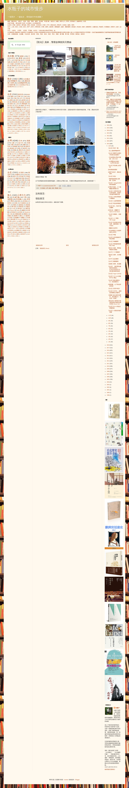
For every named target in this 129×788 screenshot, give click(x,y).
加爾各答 (9, 127)
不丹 (48, 25)
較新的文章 (39, 245)
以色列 (9, 25)
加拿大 (14, 161)
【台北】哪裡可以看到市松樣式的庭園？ (114, 154)
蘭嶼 (22, 187)
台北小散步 (19, 86)
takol (14, 225)
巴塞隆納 (107, 27)
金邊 (27, 116)
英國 (28, 143)
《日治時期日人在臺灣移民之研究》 (114, 231)
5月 (109, 331)
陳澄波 (77, 34)
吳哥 (32, 27)
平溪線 (30, 30)
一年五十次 (16, 69)
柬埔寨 (15, 146)
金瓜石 (35, 30)
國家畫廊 (67, 27)
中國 (12, 144)
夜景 (18, 64)
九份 (40, 30)
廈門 (23, 118)
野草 (67, 21)
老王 (17, 223)
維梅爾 (16, 217)
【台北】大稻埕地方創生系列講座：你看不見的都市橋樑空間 (114, 192)
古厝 (52, 32)
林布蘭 (26, 226)
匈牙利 (9, 159)
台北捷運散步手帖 (23, 85)
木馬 (28, 199)
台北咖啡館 (10, 32)
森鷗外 (25, 230)
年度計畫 (46, 21)
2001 (108, 390)
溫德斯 (16, 216)
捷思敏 (21, 205)
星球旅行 (73, 21)
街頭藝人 (68, 32)
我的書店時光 (11, 86)
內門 (11, 187)
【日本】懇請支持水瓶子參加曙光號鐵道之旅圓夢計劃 (117, 68)
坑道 (46, 32)
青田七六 (62, 21)
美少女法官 (10, 223)
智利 (73, 25)
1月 (109, 342)
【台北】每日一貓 (113, 148)
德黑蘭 (15, 116)
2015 (108, 353)
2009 (108, 369)
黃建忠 (9, 216)
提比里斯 (17, 124)
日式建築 (42, 188)
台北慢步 (28, 23)
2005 (108, 379)
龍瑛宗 (83, 34)
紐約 (117, 27)
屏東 (13, 182)
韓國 (18, 155)
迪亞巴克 (21, 116)
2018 (108, 345)
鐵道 (40, 32)
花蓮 (23, 180)
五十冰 (21, 65)
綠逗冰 (53, 21)
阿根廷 (12, 163)
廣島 (11, 103)
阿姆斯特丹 (27, 120)
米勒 (37, 34)
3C (26, 62)
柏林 (83, 27)
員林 (53, 188)
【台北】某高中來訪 (114, 288)
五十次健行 (10, 64)
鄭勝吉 (26, 214)
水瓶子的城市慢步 (25, 8)
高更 (49, 34)
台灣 (47, 188)
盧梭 (17, 234)
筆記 (21, 62)
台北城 (21, 176)
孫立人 (15, 221)
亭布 (12, 124)
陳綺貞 (9, 225)
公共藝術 (76, 32)
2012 (108, 361)
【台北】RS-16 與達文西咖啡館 (114, 307)
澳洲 (27, 159)
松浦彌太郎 (18, 230)
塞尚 (25, 232)
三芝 (14, 187)
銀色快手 (23, 234)
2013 (108, 358)
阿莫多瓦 (14, 212)
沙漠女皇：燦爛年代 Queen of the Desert (114, 210)
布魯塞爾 (17, 122)
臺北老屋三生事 (20, 23)
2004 (108, 382)
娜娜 (23, 210)
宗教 (80, 32)
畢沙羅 (15, 232)
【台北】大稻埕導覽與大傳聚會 (114, 197)
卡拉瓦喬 (27, 34)
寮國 (26, 154)
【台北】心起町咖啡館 (114, 201)
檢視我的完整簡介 (110, 769)
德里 (23, 113)
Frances (12, 210)
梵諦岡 (21, 154)
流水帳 (41, 21)
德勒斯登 (88, 27)
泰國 (14, 155)
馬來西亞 (21, 159)
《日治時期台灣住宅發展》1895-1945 (114, 158)
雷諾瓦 (9, 228)
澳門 (11, 113)
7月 (109, 326)
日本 (20, 141)
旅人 (72, 32)
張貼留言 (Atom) (44, 248)
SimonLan (27, 212)
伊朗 (28, 25)
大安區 (25, 30)
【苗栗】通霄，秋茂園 (114, 264)
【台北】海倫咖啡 (113, 241)
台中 (21, 98)
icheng (19, 219)
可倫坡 (13, 131)
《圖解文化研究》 (113, 228)
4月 (109, 334)
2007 (108, 374)
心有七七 (21, 195)
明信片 (84, 32)
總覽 (8, 21)
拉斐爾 (21, 34)
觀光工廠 (104, 32)
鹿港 (23, 185)
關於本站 (14, 21)
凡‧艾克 (15, 228)
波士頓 (9, 105)
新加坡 (24, 122)
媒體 (36, 21)
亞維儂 (11, 122)
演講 (28, 21)
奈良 (24, 27)
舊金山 (20, 125)
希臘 (14, 150)
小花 (10, 214)
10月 (109, 318)
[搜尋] (20, 45)
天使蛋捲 (23, 203)
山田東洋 (14, 226)
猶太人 (22, 216)
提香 (20, 221)
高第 (20, 212)
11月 (109, 315)
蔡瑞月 (20, 208)
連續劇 (99, 32)
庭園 (43, 32)
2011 (108, 363)
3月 (109, 336)
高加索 (33, 25)
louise (18, 210)
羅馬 (46, 27)
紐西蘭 (18, 164)
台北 (8, 30)
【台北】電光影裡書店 (114, 203)
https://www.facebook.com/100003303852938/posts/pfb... (114, 112)
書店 (61, 32)
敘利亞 (19, 25)
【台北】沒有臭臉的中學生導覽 (114, 238)
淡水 (11, 180)
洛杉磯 (9, 125)
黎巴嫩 (24, 25)
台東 (45, 30)
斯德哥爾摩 (25, 124)
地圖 (57, 21)
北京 (8, 27)
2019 (108, 143)
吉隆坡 (18, 127)
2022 (108, 135)
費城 (28, 113)
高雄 (23, 178)
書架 (21, 58)
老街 (49, 32)
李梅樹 (21, 226)
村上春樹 (25, 221)
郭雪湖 (72, 34)
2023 (108, 133)
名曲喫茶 (23, 32)
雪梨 (16, 133)
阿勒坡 (20, 120)
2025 (108, 128)
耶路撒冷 (22, 114)
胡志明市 (11, 133)
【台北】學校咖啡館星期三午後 (114, 244)
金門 (48, 30)
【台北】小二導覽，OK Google (114, 219)
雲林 (21, 111)
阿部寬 (21, 206)
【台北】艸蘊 (112, 234)
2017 (108, 347)
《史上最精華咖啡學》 (114, 150)
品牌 (64, 32)
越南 (8, 161)
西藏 (24, 155)
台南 (42, 30)
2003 (108, 384)
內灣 (18, 187)
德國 (24, 144)
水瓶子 (20, 21)
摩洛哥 (59, 25)
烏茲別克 (19, 163)
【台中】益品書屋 (113, 259)
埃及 (18, 161)
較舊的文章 (95, 245)
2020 (108, 141)
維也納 (74, 27)
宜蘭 (8, 176)
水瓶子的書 (10, 23)
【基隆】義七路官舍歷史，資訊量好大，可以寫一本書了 (114, 296)
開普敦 (20, 129)
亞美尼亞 (39, 25)
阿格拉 (11, 114)
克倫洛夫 (10, 118)
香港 (25, 107)
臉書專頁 (79, 21)
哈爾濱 (18, 131)
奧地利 (12, 148)
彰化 (60, 188)
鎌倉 (22, 105)
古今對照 (20, 67)
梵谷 (53, 34)
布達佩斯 (17, 118)
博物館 (109, 32)
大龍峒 (13, 184)
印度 (44, 25)
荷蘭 (17, 157)
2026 (108, 125)
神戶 (28, 27)
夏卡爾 (62, 34)
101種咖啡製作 (26, 69)
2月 (109, 339)
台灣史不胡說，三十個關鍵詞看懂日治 (114, 187)
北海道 (64, 25)
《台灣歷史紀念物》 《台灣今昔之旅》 (114, 162)
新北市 (20, 94)
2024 (108, 130)
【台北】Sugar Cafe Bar (114, 273)
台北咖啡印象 (11, 85)
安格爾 (28, 228)
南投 (18, 184)
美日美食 (18, 71)
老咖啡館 (17, 32)
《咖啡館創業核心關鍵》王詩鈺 (114, 179)
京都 (20, 27)
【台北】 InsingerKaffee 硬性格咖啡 (114, 183)
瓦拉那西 (17, 113)
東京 (16, 27)
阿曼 (14, 25)
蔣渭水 (9, 203)
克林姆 (25, 219)
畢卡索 (67, 34)
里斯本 (113, 27)
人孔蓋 (9, 69)
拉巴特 (28, 131)
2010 (108, 366)
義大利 (21, 143)
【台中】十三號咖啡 (114, 252)
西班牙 (28, 146)
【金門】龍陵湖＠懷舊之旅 (117, 47)
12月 (109, 146)
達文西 (25, 225)
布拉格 (79, 27)
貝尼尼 (19, 225)
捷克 (18, 144)
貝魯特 (14, 120)
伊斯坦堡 (37, 27)
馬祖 (51, 30)
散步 (9, 79)
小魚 (25, 197)
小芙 (13, 208)
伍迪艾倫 (94, 32)
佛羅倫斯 (57, 27)
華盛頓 (15, 129)
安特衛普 (24, 127)
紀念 (28, 58)
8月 (109, 323)
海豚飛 (10, 199)
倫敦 (62, 27)
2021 (108, 138)
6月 (109, 328)
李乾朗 (11, 230)
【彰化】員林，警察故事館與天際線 (114, 248)
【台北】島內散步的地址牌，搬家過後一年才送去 (114, 224)
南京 (14, 127)
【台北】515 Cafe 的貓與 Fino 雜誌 (114, 277)
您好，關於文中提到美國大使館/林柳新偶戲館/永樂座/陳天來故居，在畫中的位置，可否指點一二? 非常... (114, 102)
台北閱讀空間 (37, 23)
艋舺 (24, 182)
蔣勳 (17, 236)
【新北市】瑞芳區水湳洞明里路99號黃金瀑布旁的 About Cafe (114, 302)
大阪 (11, 107)
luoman (66, 779)
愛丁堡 (23, 131)
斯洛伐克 (53, 25)
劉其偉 (22, 228)
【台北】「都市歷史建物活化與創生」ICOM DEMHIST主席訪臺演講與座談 (114, 269)
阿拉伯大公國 (24, 157)
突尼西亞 (25, 163)
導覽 (32, 21)
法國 (13, 143)
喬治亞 (15, 159)
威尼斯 (51, 27)
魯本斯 (33, 34)
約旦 (17, 114)
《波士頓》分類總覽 (112, 42)
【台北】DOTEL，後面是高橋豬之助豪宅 (114, 291)
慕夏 (57, 34)
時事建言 (14, 81)
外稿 (24, 21)
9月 (109, 320)
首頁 (84, 21)
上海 (12, 27)
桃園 (17, 178)
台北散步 (36, 32)
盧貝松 (28, 216)
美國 (28, 141)
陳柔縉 (20, 232)
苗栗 (24, 184)
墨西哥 (24, 161)
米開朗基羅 (14, 34)
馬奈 (41, 34)
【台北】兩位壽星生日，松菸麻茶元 (114, 281)
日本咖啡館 (29, 32)
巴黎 (43, 27)
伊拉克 (13, 164)
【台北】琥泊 (112, 176)
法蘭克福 (95, 27)
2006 (108, 376)
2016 (108, 350)
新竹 (14, 176)
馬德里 (101, 27)
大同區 (19, 30)
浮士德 (12, 234)
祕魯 (69, 25)
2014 (108, 355)
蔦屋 (26, 67)
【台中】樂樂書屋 (113, 261)
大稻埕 (14, 30)
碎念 (13, 58)
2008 (108, 371)
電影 (89, 32)
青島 (25, 129)
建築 (50, 188)
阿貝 (18, 201)
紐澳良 (15, 125)
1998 (108, 395)
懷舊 (55, 32)
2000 (108, 392)
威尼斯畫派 (116, 32)
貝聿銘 (26, 223)
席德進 (12, 236)
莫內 (45, 34)
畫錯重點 (11, 71)
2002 (108, 387)
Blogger (77, 779)
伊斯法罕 (26, 125)
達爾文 (23, 217)
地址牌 (15, 62)
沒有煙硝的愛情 (112, 169)
